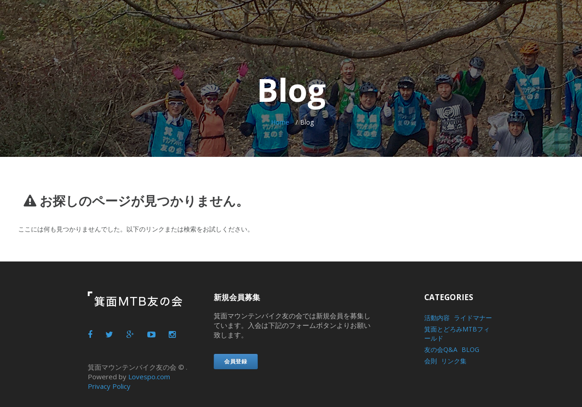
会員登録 (235, 361)
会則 (430, 361)
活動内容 (437, 317)
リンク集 (454, 361)
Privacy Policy (109, 386)
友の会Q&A (440, 349)
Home (280, 122)
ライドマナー (473, 317)
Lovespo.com (149, 376)
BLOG (470, 349)
